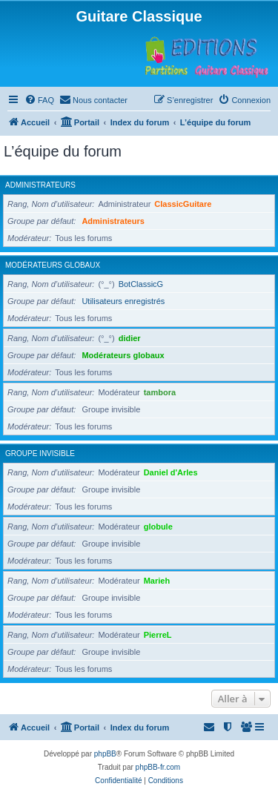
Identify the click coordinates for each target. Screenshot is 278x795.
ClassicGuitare (182, 203)
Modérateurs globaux (52, 265)
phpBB (105, 754)
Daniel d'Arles (171, 472)
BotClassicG (141, 284)
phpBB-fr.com (158, 767)
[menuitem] (39, 100)
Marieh (157, 580)
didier (130, 338)
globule (158, 526)
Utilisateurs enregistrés (123, 301)
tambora (160, 392)
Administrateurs (40, 185)
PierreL (158, 634)
